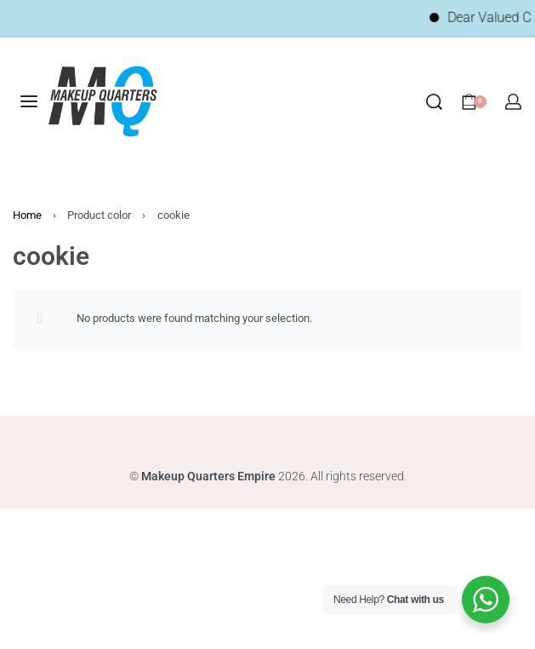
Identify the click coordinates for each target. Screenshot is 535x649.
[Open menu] (29, 101)
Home (27, 215)
